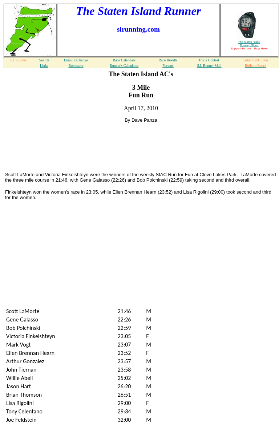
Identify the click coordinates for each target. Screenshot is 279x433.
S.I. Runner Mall (209, 66)
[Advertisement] (140, 138)
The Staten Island (249, 43)
